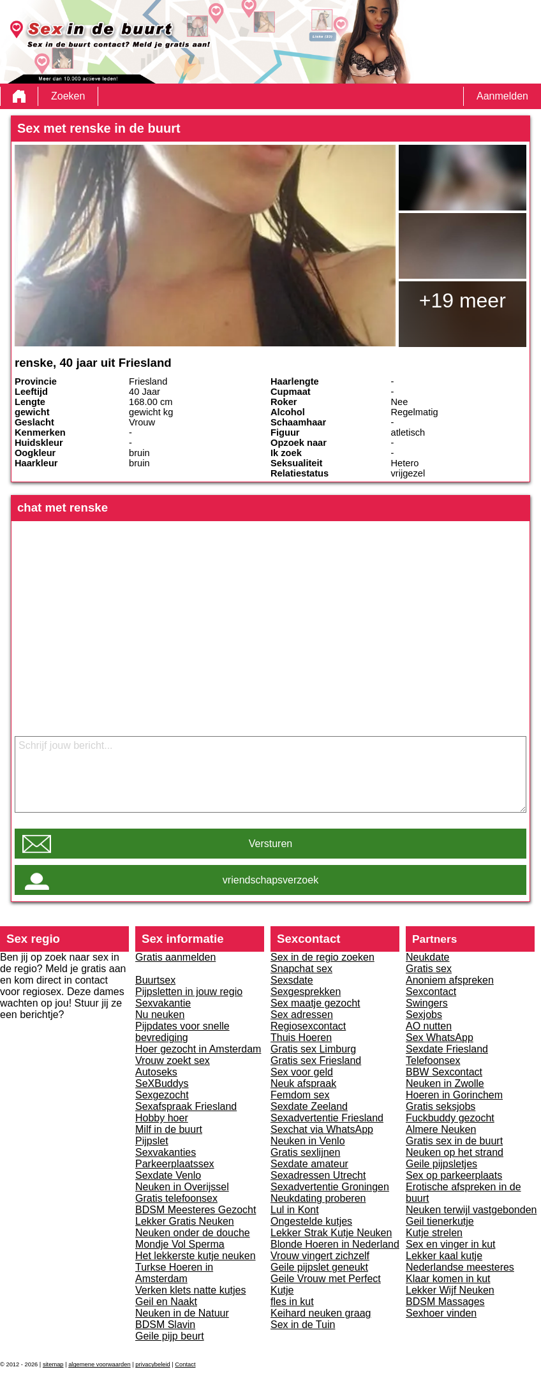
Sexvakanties (165, 1152)
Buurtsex (155, 980)
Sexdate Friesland (447, 1049)
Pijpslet (151, 1140)
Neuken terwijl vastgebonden (471, 1209)
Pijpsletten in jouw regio (188, 991)
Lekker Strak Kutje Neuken (331, 1232)
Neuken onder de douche (192, 1232)
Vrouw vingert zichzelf (319, 1255)
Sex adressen (301, 1014)
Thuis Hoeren (301, 1037)
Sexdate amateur (309, 1163)
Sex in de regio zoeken (322, 957)
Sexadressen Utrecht (318, 1175)
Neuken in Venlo (307, 1140)
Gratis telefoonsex (176, 1198)
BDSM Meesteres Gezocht (195, 1209)
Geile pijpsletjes (441, 1163)
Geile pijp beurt (169, 1336)
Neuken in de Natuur (182, 1313)
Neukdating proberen (318, 1198)
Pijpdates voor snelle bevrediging (182, 1032)
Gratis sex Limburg (313, 1049)
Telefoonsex (433, 1060)
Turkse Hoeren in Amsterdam (174, 1273)
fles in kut (292, 1301)
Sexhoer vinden (441, 1313)
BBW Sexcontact (444, 1072)
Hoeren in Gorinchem (454, 1095)
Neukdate (428, 957)
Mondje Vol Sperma (180, 1244)
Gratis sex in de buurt (454, 1140)
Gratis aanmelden (175, 957)
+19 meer (462, 300)
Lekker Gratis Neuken (184, 1221)
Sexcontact (431, 991)
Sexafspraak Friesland (186, 1106)
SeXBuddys (162, 1083)
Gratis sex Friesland (315, 1060)
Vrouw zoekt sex (172, 1060)
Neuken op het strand (454, 1152)
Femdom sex (299, 1095)
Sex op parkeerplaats (454, 1175)
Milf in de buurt (168, 1129)
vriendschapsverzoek (270, 880)
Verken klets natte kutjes (190, 1290)
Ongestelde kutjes (311, 1221)
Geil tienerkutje (440, 1221)
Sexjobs (424, 1014)
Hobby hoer (161, 1117)
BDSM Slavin (165, 1324)
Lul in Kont (294, 1209)
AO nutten (429, 1026)
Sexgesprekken (305, 991)
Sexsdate (291, 980)
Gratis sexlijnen (305, 1152)
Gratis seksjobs (440, 1106)
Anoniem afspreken (450, 980)
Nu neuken (159, 1014)
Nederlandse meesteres (460, 1267)
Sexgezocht (162, 1095)
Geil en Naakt (166, 1301)
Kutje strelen (434, 1232)
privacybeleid (152, 1364)
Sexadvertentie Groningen (329, 1186)
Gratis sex (429, 968)
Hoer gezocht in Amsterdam (198, 1049)
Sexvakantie (163, 1003)
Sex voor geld (301, 1072)
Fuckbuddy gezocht (450, 1117)
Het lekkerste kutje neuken (195, 1255)
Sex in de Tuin (302, 1324)
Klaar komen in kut (448, 1278)
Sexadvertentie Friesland (326, 1117)
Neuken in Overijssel (182, 1186)
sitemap (53, 1364)
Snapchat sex (301, 968)
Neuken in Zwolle (445, 1083)
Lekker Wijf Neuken (450, 1290)
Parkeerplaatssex (174, 1163)
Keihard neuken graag (320, 1313)
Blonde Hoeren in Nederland (334, 1244)
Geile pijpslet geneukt (319, 1267)
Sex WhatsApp (439, 1037)
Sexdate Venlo (168, 1175)
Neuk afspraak (303, 1083)
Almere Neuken (441, 1129)
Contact (185, 1364)
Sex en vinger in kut (451, 1244)
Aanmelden (502, 96)
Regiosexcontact (308, 1026)
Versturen (270, 843)
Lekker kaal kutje (444, 1255)
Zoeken (68, 96)
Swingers (427, 1003)
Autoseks (156, 1072)
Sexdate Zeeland (309, 1106)
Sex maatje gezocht (315, 1003)
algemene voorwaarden (99, 1364)
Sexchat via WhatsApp (321, 1129)
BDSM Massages (445, 1301)
